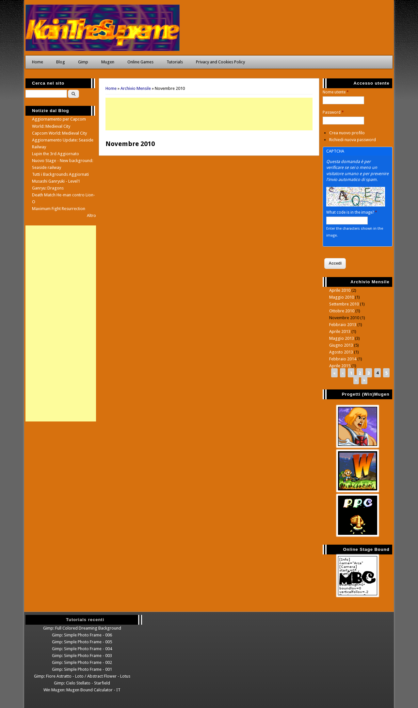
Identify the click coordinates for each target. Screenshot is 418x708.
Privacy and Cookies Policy (220, 61)
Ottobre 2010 (341, 310)
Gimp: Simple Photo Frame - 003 (82, 655)
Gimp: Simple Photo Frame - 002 (82, 662)
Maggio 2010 (341, 297)
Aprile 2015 (339, 365)
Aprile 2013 (339, 331)
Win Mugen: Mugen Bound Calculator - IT (82, 689)
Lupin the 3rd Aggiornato (55, 153)
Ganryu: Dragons (48, 188)
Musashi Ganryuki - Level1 (56, 181)
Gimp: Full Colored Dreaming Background (82, 628)
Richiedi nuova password (352, 139)
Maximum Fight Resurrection (58, 208)
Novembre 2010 (344, 317)
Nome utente (336, 92)
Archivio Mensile (136, 88)
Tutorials (175, 61)
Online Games (140, 61)
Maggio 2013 (341, 338)
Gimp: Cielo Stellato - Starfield (82, 683)
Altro (91, 215)
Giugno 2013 (341, 345)
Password (333, 112)
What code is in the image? (351, 212)
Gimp (83, 61)
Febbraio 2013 (342, 324)
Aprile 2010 (339, 290)
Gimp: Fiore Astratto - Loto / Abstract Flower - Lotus (82, 676)
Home (37, 61)
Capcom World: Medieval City (59, 133)
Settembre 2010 (344, 304)
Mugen (107, 61)
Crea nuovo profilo (347, 132)
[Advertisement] (209, 114)
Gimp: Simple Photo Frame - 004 (82, 648)
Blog (60, 61)
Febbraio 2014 (342, 358)
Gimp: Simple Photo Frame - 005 (82, 641)
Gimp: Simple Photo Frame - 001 (82, 669)
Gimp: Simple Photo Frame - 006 (82, 635)
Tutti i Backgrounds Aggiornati (60, 174)
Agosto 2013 (341, 352)
